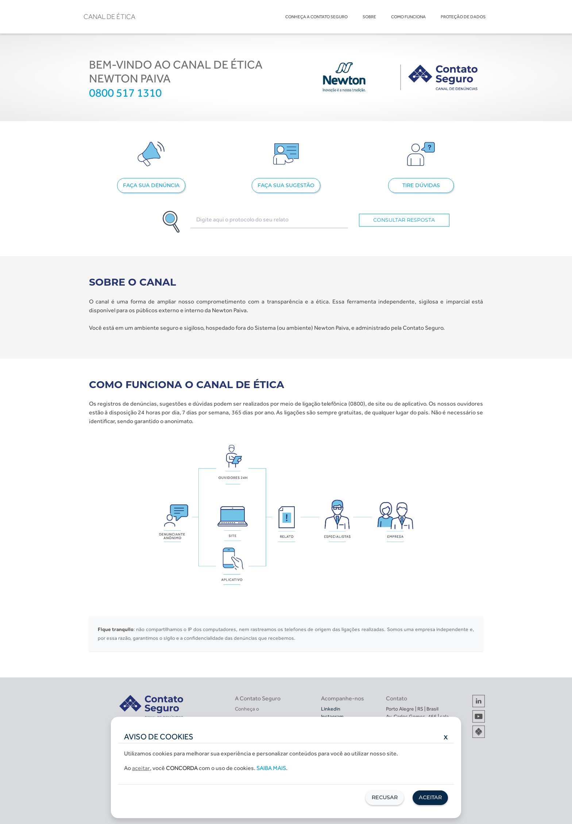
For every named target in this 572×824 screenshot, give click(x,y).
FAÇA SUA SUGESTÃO (286, 185)
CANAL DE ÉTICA (109, 16)
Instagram (332, 716)
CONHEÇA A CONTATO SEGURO (316, 16)
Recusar (385, 797)
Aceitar (430, 797)
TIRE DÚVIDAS (421, 185)
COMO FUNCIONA (408, 16)
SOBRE (369, 16)
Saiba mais (271, 768)
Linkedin (330, 708)
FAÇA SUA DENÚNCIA (151, 185)
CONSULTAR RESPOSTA (404, 220)
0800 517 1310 (125, 93)
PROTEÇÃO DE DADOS (463, 16)
